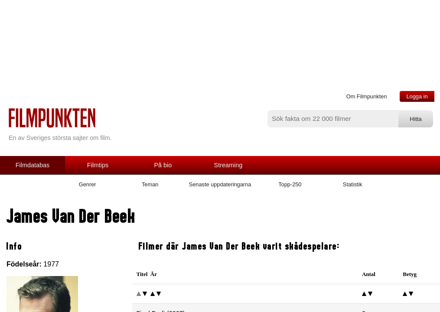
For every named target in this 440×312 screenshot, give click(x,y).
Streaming (228, 165)
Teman (150, 184)
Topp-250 (289, 184)
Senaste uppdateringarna (220, 184)
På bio (163, 165)
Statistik (352, 184)
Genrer (87, 184)
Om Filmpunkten (366, 96)
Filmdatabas (32, 165)
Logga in (416, 96)
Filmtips (98, 165)
